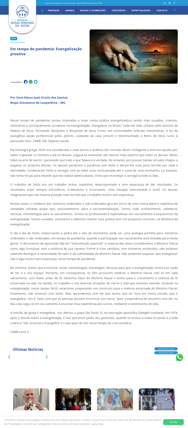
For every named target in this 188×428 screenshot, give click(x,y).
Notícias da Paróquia (166, 349)
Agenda (69, 10)
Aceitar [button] (173, 422)
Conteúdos (119, 10)
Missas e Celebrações (93, 10)
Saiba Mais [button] (97, 423)
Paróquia (53, 10)
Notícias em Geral (166, 353)
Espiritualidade (140, 10)
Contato (161, 10)
